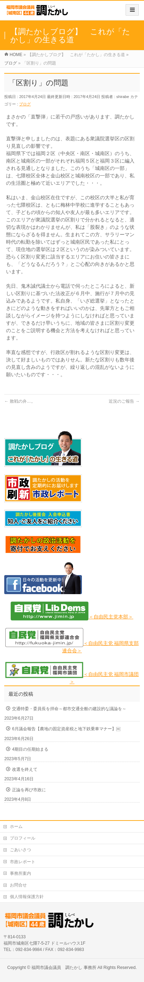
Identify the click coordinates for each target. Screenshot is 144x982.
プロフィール (22, 838)
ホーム (16, 826)
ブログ (25, 104)
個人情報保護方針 (27, 896)
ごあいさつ (20, 849)
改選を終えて (24, 769)
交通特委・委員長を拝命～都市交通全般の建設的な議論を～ (69, 708)
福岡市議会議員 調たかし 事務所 (63, 967)
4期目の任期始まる (30, 749)
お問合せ (18, 885)
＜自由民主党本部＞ (111, 617)
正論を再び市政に (29, 789)
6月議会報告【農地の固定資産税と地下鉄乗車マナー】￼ (66, 728)
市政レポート (22, 861)
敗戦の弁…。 (19, 401)
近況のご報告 (124, 401)
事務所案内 (20, 873)
